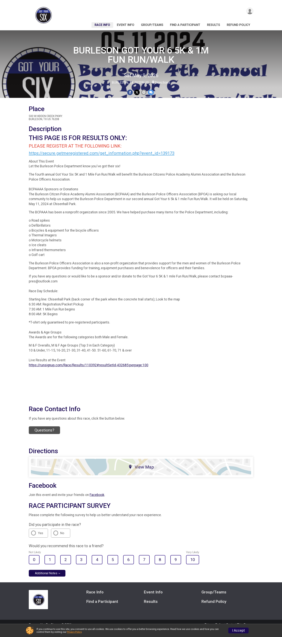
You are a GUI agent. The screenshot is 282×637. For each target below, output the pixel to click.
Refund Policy (238, 25)
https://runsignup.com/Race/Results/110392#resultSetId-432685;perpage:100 (88, 370)
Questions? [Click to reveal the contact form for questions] (44, 435)
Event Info (125, 25)
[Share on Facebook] (130, 92)
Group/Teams (152, 25)
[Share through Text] (150, 92)
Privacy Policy (74, 631)
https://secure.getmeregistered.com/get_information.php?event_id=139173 (101, 158)
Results (213, 25)
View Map (141, 472)
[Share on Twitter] (137, 92)
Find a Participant (185, 25)
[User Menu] (249, 11)
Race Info (102, 25)
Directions (162, 82)
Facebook (97, 500)
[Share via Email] (143, 92)
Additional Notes (46, 578)
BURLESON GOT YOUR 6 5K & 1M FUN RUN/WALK (141, 55)
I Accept (238, 630)
